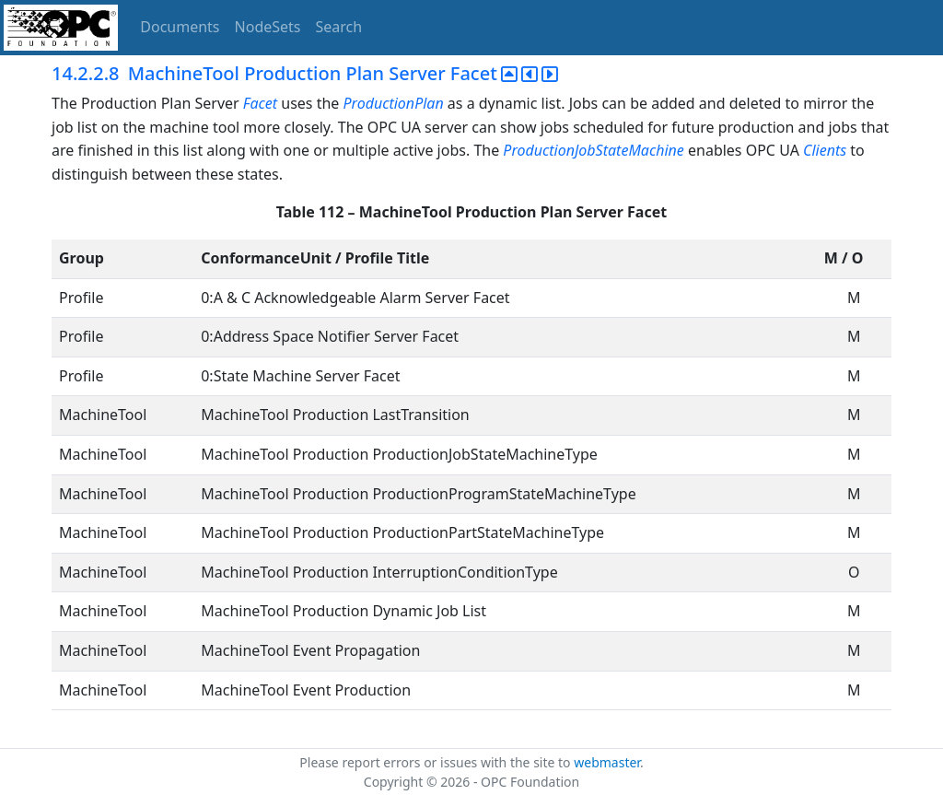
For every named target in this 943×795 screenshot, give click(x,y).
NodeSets (268, 27)
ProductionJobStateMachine (593, 150)
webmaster (607, 762)
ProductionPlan (393, 103)
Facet (260, 103)
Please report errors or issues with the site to (436, 762)
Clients (824, 150)
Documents (179, 27)
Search (339, 27)
